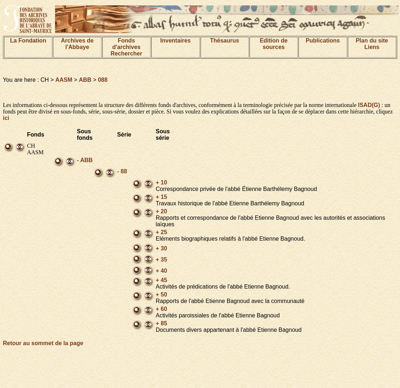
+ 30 (161, 248)
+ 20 (161, 211)
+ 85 (161, 323)
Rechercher (126, 53)
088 (103, 80)
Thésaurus (224, 40)
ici (6, 118)
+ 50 (161, 294)
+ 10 (161, 182)
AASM (63, 80)
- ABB (85, 160)
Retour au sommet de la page (43, 343)
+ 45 (161, 280)
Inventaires (175, 40)
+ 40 (161, 271)
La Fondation (28, 40)
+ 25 (161, 232)
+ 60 (161, 309)
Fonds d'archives (126, 43)
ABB (85, 80)
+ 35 (161, 260)
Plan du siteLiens (372, 43)
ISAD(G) (369, 105)
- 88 (122, 171)
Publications (323, 40)
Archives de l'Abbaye (77, 43)
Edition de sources (273, 43)
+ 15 (161, 197)
